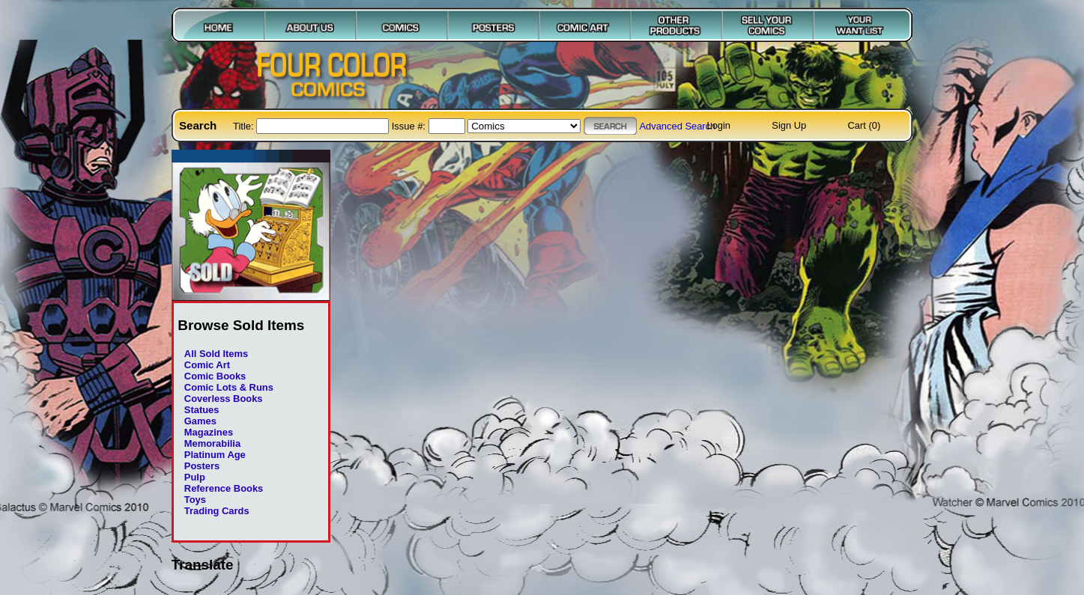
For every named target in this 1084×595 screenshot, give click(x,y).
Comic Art (207, 364)
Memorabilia (212, 443)
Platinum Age (215, 454)
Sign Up (789, 125)
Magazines (208, 432)
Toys (195, 499)
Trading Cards (216, 510)
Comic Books (215, 376)
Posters (201, 466)
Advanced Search (677, 126)
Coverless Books (223, 398)
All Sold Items (216, 353)
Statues (201, 409)
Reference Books (223, 488)
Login (718, 125)
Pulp (194, 477)
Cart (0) (864, 125)
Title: (244, 126)
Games (200, 421)
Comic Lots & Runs (228, 387)
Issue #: (410, 126)
